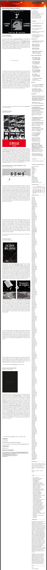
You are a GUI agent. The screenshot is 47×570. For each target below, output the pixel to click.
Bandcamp (38, 125)
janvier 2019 (34, 290)
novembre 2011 (34, 380)
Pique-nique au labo (39, 122)
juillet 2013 (33, 359)
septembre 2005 (34, 458)
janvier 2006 (34, 454)
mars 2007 (33, 439)
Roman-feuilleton (34, 178)
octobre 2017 (34, 306)
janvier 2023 (34, 240)
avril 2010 (33, 400)
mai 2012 (33, 374)
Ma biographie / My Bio (37, 479)
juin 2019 (33, 285)
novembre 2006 (34, 443)
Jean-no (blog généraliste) (37, 501)
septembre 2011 (34, 382)
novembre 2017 (34, 305)
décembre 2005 (34, 455)
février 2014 (34, 352)
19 (38, 191)
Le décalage (4, 148)
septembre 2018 (34, 294)
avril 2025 (33, 211)
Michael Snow (15, 42)
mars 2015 (33, 338)
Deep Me (12, 436)
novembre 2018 (34, 292)
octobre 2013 (34, 356)
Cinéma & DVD (34, 169)
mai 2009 (33, 412)
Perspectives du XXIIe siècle (38, 117)
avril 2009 (33, 413)
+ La (40, 148)
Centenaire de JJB (35, 181)
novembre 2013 (34, 355)
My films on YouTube (36, 485)
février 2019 (34, 289)
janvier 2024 (34, 227)
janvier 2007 (34, 441)
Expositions (34, 171)
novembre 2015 (34, 330)
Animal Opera (36, 48)
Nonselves (34, 102)
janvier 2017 (34, 315)
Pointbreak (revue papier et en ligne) (39, 513)
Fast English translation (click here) (37, 23)
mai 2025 (33, 210)
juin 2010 (33, 398)
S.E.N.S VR (20, 230)
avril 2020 (33, 274)
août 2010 (33, 396)
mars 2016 (33, 326)
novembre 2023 (34, 229)
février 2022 (34, 251)
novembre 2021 (34, 254)
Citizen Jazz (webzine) (36, 512)
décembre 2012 (34, 367)
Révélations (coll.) (35, 179)
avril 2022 (33, 249)
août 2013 (33, 358)
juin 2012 (33, 373)
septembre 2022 (34, 244)
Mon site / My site (36, 477)
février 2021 (34, 264)
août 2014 (33, 346)
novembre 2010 (34, 393)
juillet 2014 (33, 347)
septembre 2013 (34, 357)
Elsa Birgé (34, 514)
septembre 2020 (34, 269)
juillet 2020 (33, 271)
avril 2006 (33, 451)
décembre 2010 (34, 392)
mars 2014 (33, 351)
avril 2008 (33, 425)
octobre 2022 (34, 243)
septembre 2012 (34, 370)
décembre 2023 (34, 228)
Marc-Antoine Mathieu (18, 38)
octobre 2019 (34, 281)
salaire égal (34, 146)
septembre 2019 (34, 282)
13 (40, 190)
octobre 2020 (34, 268)
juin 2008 (33, 423)
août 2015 (33, 333)
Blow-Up (8, 42)
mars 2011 (33, 389)
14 (42, 190)
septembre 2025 (34, 206)
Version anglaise (35, 86)
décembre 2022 (34, 241)
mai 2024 (33, 223)
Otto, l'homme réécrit (15, 263)
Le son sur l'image (35, 180)
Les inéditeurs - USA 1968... (37, 482)
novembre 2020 (34, 267)
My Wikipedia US (36, 481)
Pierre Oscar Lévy (10, 80)
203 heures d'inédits (40, 31)
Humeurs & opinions (35, 166)
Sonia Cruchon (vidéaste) (37, 492)
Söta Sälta (34, 516)
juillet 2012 (33, 372)
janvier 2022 (34, 252)
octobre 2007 (34, 432)
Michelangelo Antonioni (26, 41)
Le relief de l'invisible (26, 79)
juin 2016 (33, 323)
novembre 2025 (34, 204)
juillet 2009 (33, 410)
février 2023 (34, 239)
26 (38, 192)
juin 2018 (33, 297)
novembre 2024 (34, 217)
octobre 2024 (34, 218)
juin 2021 (33, 260)
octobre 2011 (34, 381)
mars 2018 (33, 301)
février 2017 (34, 314)
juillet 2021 (33, 259)
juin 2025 (33, 209)
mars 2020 (33, 275)
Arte (28, 222)
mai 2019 (33, 286)
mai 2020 (33, 273)
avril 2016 (33, 325)
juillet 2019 (33, 284)
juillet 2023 (33, 233)
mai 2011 (33, 387)
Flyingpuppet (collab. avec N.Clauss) (39, 495)
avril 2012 (33, 375)
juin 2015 (33, 335)
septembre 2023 (34, 231)
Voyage (33, 176)
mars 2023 (33, 238)
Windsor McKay (21, 160)
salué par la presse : (36, 110)
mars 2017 (33, 313)
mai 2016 (33, 324)
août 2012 (33, 371)
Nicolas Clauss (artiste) (37, 494)
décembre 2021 (34, 253)
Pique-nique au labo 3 (37, 127)
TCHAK (33, 52)
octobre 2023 (34, 230)
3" (17, 158)
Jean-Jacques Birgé (16, 3)
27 (40, 192)
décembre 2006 (34, 442)
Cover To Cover (12, 43)
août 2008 (33, 421)
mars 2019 (33, 288)
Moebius (28, 160)
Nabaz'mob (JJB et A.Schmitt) (38, 483)
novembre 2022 (34, 242)
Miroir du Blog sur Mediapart (37, 478)
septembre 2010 (34, 395)
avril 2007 (33, 438)
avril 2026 (33, 199)
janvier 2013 (34, 366)
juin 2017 (33, 310)
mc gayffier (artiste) (36, 498)
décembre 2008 (34, 417)
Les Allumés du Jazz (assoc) (37, 503)
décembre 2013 (34, 354)
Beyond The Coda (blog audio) (38, 506)
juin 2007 (33, 436)
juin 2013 (33, 360)
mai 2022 (33, 248)
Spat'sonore (35, 517)
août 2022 (33, 245)
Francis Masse (27, 106)
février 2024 (34, 226)
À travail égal (40, 145)
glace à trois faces (35, 149)
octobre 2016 (34, 318)
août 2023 (33, 232)
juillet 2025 (33, 208)
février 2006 (34, 453)
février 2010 (34, 402)
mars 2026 (33, 200)
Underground (41, 84)
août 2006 (33, 446)
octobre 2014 (34, 344)
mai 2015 (33, 336)
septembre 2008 (34, 420)
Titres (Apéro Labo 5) (36, 61)
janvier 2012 (34, 378)
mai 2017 (33, 311)
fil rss (32, 567)
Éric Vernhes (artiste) (36, 491)
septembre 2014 (34, 345)
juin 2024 (33, 222)
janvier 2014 (34, 353)
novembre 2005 (34, 456)
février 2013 (34, 365)
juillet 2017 (33, 309)
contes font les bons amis (36, 147)
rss (25, 9)
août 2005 (33, 459)
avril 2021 (33, 262)
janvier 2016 (34, 328)
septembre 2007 (34, 433)
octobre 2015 (34, 331)
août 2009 (33, 409)
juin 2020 (33, 272)
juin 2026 (33, 197)
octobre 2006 (34, 444)
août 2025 (33, 207)
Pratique (33, 172)
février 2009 (34, 415)
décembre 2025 (34, 203)
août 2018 (33, 295)
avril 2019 (33, 287)
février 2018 (34, 302)
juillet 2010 (33, 397)
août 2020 (33, 270)
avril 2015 (33, 337)
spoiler (27, 86)
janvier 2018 (34, 303)
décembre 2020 (34, 266)
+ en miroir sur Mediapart (36, 14)
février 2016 (34, 327)
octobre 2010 (34, 394)
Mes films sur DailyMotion (37, 486)
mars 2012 (33, 376)
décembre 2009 (34, 404)
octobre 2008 (34, 419)
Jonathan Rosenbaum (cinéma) (38, 499)
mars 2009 (33, 414)
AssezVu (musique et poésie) (38, 508)
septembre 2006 (34, 445)
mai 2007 (33, 437)
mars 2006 (33, 452)
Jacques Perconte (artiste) (37, 497)
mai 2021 (33, 261)
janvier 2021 (34, 265)
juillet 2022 (33, 246)
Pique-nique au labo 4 (36, 45)
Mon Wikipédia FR (36, 480)
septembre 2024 (34, 219)
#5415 (23, 9)
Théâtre (33, 170)
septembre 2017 (34, 307)
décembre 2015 (34, 329)
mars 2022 (33, 250)
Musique (33, 167)
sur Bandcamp (38, 141)
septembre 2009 (34, 408)
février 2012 (34, 377)
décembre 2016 (34, 316)
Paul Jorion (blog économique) (38, 502)
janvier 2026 (34, 202)
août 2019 (33, 283)
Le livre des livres (14, 364)
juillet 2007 (33, 435)
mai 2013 (33, 361)
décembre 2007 (34, 430)
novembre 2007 (34, 431)
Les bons (40, 146)
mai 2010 (33, 399)
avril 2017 (33, 312)
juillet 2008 (33, 422)
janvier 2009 (34, 416)
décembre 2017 (34, 304)
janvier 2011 (34, 391)
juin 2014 (33, 348)
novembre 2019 (34, 280)
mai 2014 (33, 349)
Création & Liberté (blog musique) (38, 507)
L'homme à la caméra (35, 148)
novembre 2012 (34, 368)
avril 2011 (33, 388)
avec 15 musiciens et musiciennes (38, 108)
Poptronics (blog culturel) (37, 500)
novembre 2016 (34, 317)
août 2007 (33, 434)
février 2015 (34, 339)
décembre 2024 (34, 216)
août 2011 (33, 383)
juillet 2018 (33, 296)
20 (40, 191)
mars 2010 (33, 401)
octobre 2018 (34, 293)
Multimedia (20, 9)
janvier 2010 (34, 403)
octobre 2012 (34, 369)
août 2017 (33, 308)
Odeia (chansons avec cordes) (38, 515)
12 (38, 190)
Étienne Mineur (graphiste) (37, 493)
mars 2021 (33, 263)
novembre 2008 (34, 418)
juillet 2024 (33, 221)
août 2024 (33, 220)
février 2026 (34, 201)
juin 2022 (33, 247)
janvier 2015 (34, 340)
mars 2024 (33, 225)
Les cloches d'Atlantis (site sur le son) (39, 505)
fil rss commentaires (35, 568)
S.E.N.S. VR (26, 190)
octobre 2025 (34, 205)
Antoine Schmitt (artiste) (37, 496)
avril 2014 (33, 350)
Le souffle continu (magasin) (37, 504)
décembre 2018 (34, 291)
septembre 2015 (34, 332)
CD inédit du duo (37, 153)
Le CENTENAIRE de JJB (36, 107)
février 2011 (34, 390)
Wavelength (24, 42)
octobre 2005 (34, 457)
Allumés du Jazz (34, 177)
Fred (25, 160)
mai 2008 (33, 424)
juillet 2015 (33, 334)
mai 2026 (33, 198)
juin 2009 (33, 411)
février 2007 (34, 440)
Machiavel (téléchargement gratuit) (38, 484)
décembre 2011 (34, 379)
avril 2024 (33, 224)
